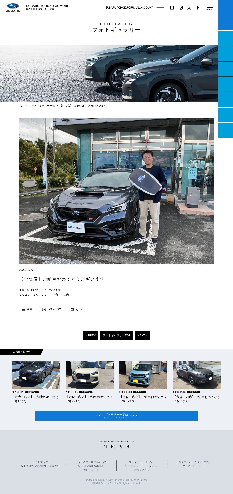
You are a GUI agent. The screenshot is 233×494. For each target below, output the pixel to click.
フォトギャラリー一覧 (42, 105)
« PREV (90, 335)
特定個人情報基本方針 (91, 466)
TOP (21, 105)
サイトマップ (40, 462)
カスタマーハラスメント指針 (193, 462)
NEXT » (142, 335)
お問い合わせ (142, 470)
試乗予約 (225, 22)
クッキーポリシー (192, 466)
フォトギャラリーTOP (117, 335)
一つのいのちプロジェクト (225, 38)
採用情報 (225, 130)
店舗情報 (225, 69)
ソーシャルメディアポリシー (142, 466)
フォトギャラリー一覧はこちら (116, 416)
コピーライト (91, 470)
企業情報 (225, 115)
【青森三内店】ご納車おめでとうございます (35, 399)
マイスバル (225, 7)
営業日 (225, 53)
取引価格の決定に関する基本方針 (40, 466)
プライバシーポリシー (142, 462)
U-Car (225, 84)
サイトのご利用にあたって (91, 462)
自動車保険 (225, 99)
